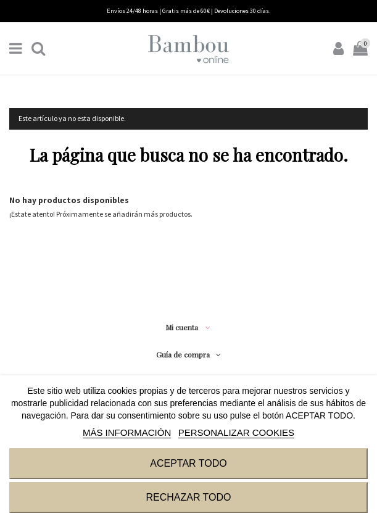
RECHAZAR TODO (188, 497)
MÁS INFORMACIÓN (127, 432)
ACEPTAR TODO (188, 463)
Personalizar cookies (236, 432)
